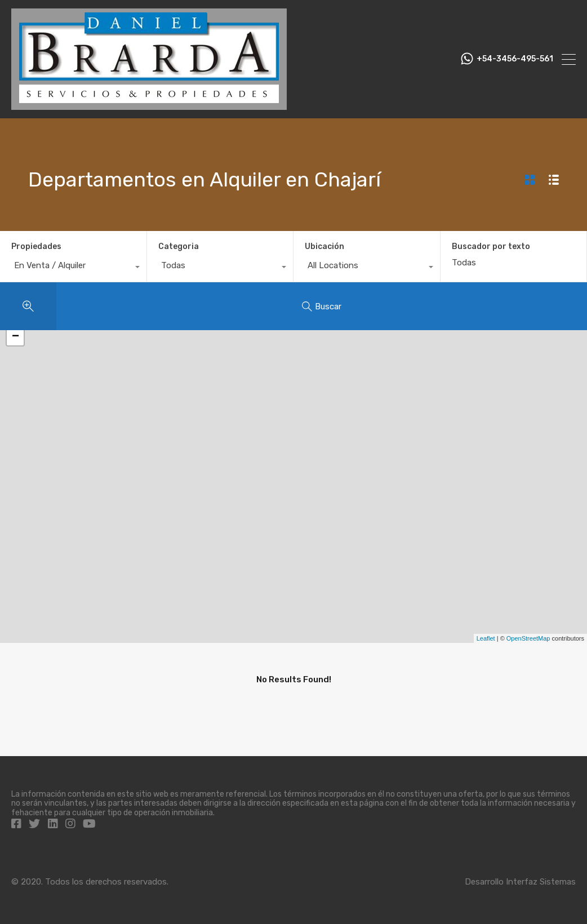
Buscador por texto (491, 246)
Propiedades (36, 246)
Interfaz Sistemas (541, 882)
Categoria (178, 246)
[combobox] (73, 268)
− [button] (15, 336)
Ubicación (324, 246)
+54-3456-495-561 (515, 59)
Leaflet (486, 638)
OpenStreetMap (528, 638)
